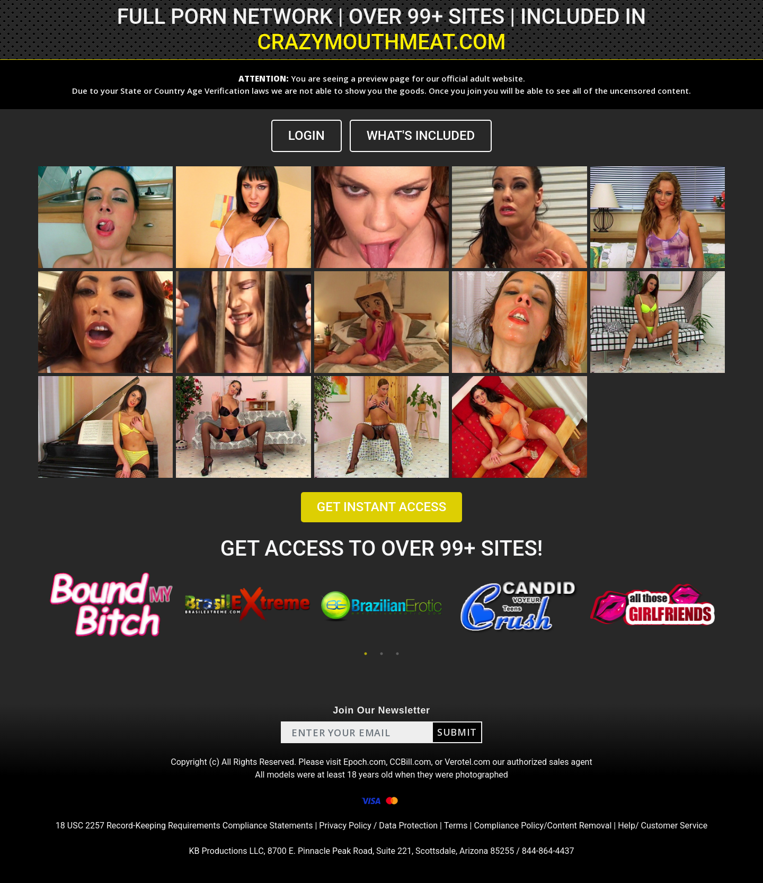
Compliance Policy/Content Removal (542, 825)
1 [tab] (365, 653)
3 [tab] (397, 653)
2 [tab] (381, 653)
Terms (456, 825)
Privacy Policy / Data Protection (378, 825)
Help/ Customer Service (662, 825)
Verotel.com (467, 762)
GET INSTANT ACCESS (381, 507)
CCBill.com (410, 762)
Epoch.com (364, 762)
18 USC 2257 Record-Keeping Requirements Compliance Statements (184, 825)
